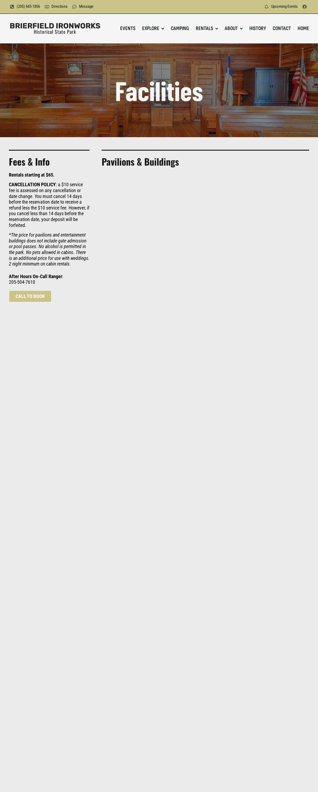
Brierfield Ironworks (55, 25)
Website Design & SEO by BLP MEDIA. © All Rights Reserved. (159, 781)
